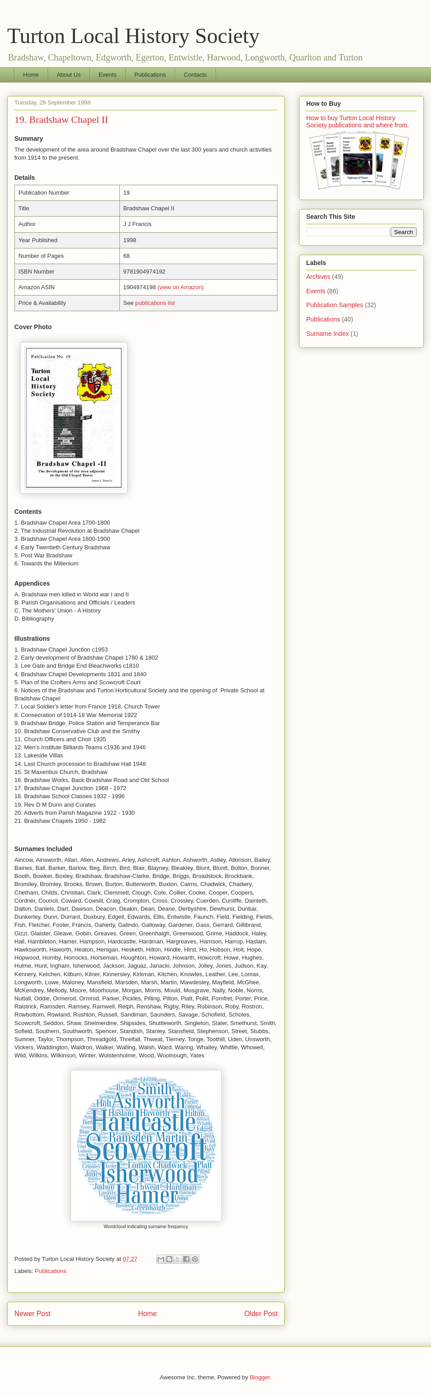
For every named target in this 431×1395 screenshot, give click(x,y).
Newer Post (32, 1313)
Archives (318, 276)
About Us (68, 74)
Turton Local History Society (133, 36)
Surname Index (327, 333)
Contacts (195, 74)
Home (31, 74)
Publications (150, 74)
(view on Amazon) (181, 287)
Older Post (260, 1313)
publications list (155, 303)
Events (108, 74)
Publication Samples (334, 305)
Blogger (259, 1377)
